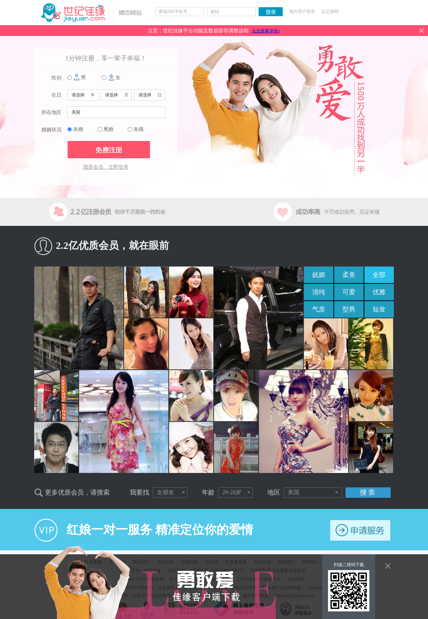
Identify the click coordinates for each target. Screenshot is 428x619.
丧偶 (138, 129)
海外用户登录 (302, 11)
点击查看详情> (266, 30)
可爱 (348, 292)
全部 (379, 274)
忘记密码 (330, 11)
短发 (379, 309)
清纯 (318, 292)
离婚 (108, 129)
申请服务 (360, 530)
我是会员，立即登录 (105, 167)
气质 (318, 309)
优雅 (379, 292)
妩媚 (318, 274)
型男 (348, 309)
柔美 (348, 274)
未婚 (78, 129)
